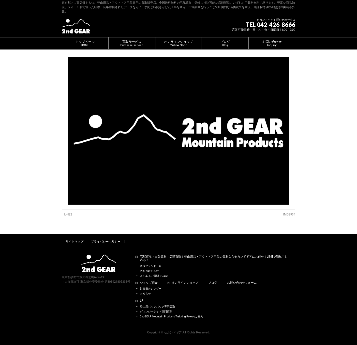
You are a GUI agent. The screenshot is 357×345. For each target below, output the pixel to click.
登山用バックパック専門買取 (157, 306)
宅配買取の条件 (149, 271)
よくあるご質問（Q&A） (155, 276)
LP (141, 300)
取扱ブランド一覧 (151, 266)
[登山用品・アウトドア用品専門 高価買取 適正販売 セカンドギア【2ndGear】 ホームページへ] (76, 28)
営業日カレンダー (151, 288)
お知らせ (145, 293)
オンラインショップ (185, 282)
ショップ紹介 (149, 282)
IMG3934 (289, 214)
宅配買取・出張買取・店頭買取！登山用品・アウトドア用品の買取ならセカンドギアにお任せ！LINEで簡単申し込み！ (214, 258)
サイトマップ (74, 241)
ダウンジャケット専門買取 (156, 311)
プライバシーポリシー (105, 241)
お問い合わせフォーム (242, 282)
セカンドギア (173, 332)
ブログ (212, 282)
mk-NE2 (67, 214)
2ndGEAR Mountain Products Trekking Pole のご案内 (171, 316)
